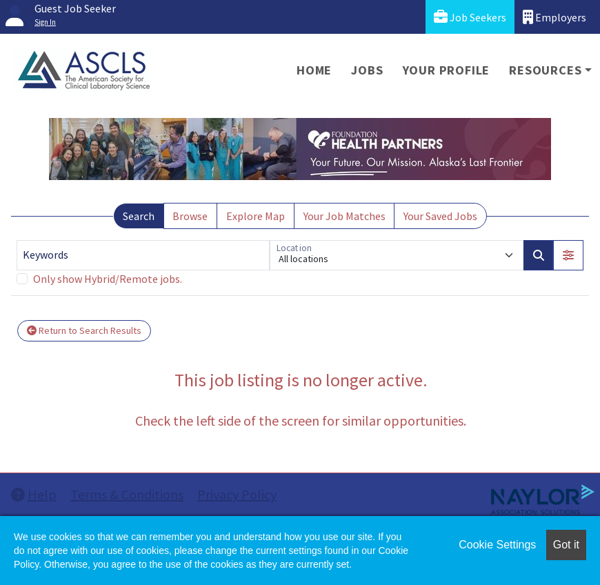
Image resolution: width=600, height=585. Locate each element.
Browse (190, 216)
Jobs (367, 70)
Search (138, 216)
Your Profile (446, 70)
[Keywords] (143, 255)
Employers (554, 17)
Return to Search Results (84, 330)
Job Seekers (470, 17)
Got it (566, 545)
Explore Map (255, 216)
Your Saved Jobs (440, 216)
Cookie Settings (497, 545)
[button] (568, 255)
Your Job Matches (344, 216)
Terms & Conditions (126, 494)
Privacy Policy (237, 494)
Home (314, 70)
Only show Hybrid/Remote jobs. (107, 279)
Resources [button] (545, 70)
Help (34, 494)
